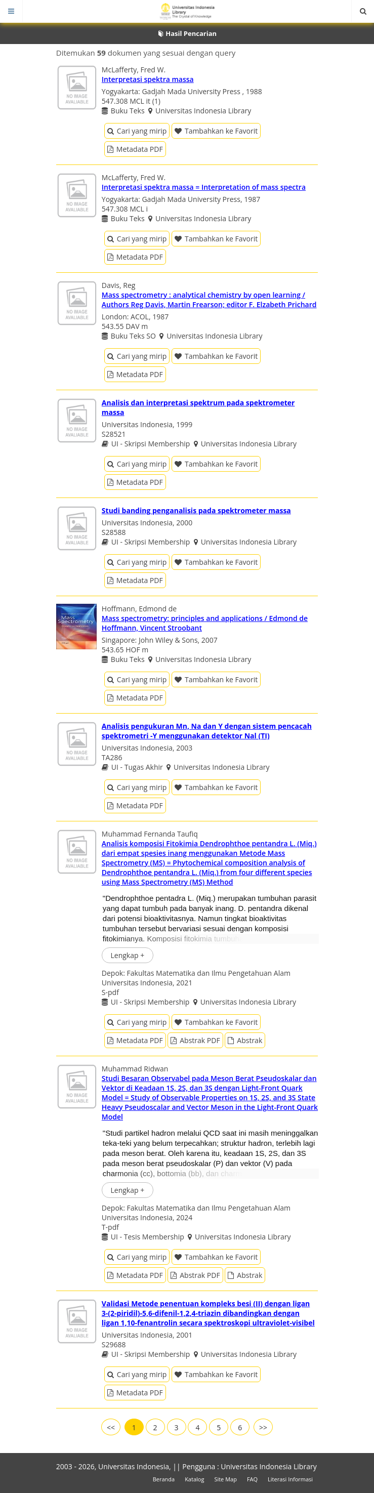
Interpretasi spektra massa (148, 79)
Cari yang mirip (137, 131)
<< (111, 1427)
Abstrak (245, 1040)
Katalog (194, 1479)
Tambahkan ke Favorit (216, 131)
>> (263, 1427)
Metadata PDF (135, 149)
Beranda (164, 1479)
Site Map (225, 1479)
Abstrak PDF (195, 1040)
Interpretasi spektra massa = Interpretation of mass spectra (204, 187)
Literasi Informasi (290, 1479)
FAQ (252, 1479)
